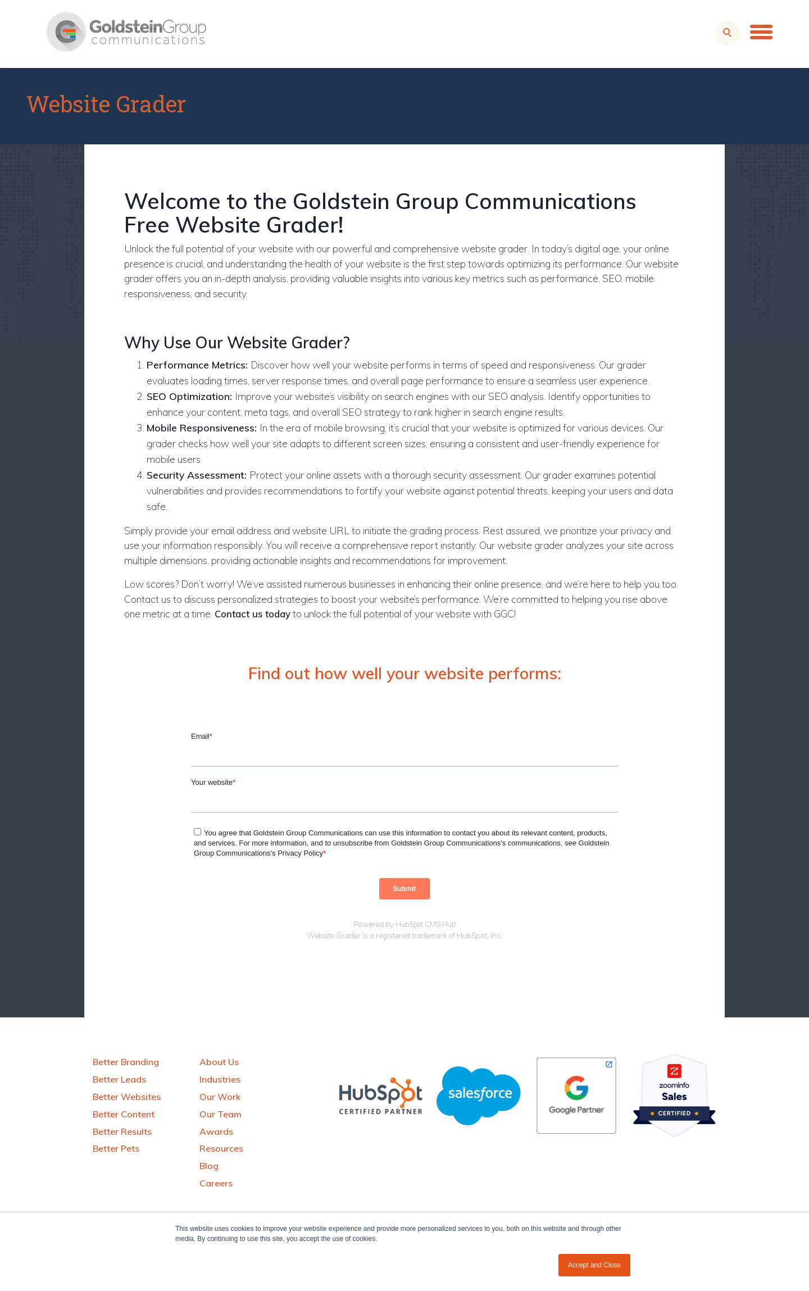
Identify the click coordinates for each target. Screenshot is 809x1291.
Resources (221, 1148)
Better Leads (119, 1079)
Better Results (122, 1131)
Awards (216, 1131)
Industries (219, 1079)
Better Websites (127, 1096)
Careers (216, 1183)
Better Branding (126, 1061)
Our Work (219, 1096)
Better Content (123, 1114)
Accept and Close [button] (594, 1265)
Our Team (220, 1114)
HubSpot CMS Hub (426, 924)
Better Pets (116, 1148)
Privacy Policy (300, 853)
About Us (219, 1061)
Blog (209, 1165)
